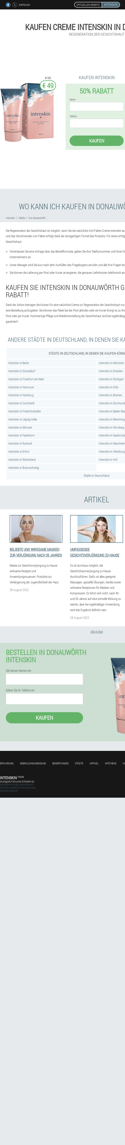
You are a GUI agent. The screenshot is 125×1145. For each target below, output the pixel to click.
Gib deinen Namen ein (18, 670)
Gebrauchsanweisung (33, 763)
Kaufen (96, 141)
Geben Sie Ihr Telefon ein (20, 690)
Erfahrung (7, 763)
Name (72, 99)
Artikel (94, 763)
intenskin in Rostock (20, 443)
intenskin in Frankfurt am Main (26, 379)
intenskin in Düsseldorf (21, 371)
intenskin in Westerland (22, 459)
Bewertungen (60, 763)
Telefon (73, 116)
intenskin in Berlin (18, 363)
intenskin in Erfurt (18, 451)
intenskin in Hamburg (21, 395)
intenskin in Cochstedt (21, 403)
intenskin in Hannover (21, 387)
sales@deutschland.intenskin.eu (17, 781)
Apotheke (110, 763)
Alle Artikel (96, 632)
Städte (79, 763)
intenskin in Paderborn (21, 435)
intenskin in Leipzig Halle (22, 419)
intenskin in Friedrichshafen (24, 411)
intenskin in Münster (20, 427)
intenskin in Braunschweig (23, 468)
